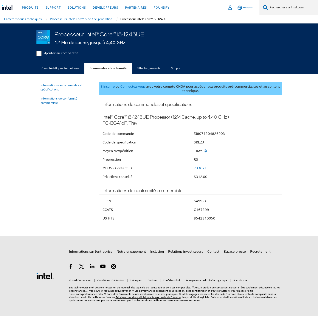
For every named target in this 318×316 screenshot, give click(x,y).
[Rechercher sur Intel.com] (293, 8)
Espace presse (235, 251)
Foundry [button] (162, 7)
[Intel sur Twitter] (81, 267)
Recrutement (260, 251)
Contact (213, 251)
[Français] (245, 7)
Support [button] (53, 7)
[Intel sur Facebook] (71, 267)
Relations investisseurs (185, 251)
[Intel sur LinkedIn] (92, 267)
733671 (200, 168)
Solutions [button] (77, 7)
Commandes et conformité (108, 68)
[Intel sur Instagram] (113, 267)
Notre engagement (131, 251)
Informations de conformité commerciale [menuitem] (58, 101)
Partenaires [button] (136, 7)
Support (176, 68)
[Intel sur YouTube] (103, 267)
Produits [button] (30, 7)
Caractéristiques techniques (60, 68)
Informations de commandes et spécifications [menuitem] (61, 87)
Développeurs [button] (105, 7)
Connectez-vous (132, 86)
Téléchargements (149, 68)
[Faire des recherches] (265, 7)
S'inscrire (108, 86)
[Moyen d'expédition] (205, 151)
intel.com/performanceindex (86, 294)
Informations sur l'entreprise (90, 251)
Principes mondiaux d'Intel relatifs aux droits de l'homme (148, 297)
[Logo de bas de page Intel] (45, 276)
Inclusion (157, 251)
